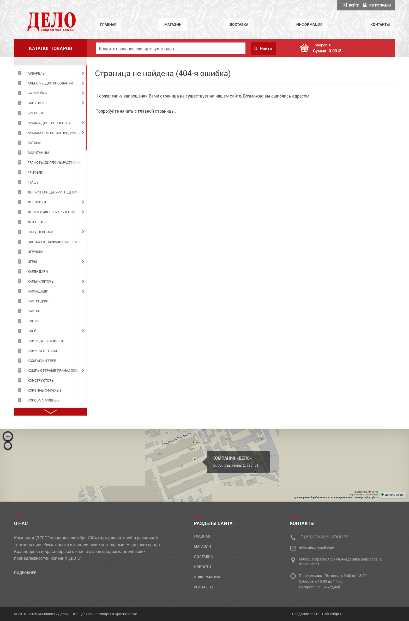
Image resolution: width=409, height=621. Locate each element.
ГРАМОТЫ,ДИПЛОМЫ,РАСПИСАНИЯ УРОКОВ (57, 162)
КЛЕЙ (32, 330)
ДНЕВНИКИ (37, 202)
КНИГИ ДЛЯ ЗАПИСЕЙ (45, 340)
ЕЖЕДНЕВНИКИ (40, 231)
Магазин (173, 24)
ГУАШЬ (33, 182)
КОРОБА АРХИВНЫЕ (43, 400)
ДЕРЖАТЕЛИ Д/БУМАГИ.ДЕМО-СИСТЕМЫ (57, 192)
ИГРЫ (32, 261)
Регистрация (377, 5)
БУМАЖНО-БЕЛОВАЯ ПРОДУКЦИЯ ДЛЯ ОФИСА (57, 132)
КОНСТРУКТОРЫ (41, 380)
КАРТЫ (33, 311)
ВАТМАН (34, 142)
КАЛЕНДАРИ (38, 271)
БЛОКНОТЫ (37, 103)
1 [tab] (86, 107)
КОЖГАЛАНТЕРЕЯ (42, 360)
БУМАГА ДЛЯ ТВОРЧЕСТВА (49, 122)
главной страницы (156, 111)
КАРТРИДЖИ (38, 301)
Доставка (239, 24)
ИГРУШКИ (36, 251)
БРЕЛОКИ (35, 113)
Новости (202, 566)
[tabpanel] (50, 73)
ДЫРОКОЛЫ (37, 222)
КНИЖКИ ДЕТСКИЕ (43, 350)
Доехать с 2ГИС (394, 495)
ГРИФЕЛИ (35, 172)
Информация (309, 24)
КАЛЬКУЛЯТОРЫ (41, 281)
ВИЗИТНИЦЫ (38, 152)
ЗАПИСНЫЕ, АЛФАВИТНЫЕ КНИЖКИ (57, 241)
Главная (108, 24)
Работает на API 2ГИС (366, 492)
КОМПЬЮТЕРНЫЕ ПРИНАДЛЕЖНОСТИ (57, 370)
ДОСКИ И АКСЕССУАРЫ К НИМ (52, 212)
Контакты (380, 24)
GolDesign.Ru (333, 613)
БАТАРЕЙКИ (37, 93)
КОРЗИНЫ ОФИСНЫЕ (45, 390)
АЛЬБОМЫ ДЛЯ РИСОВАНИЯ (50, 83)
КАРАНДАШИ (38, 291)
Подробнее (25, 572)
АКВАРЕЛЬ (36, 73)
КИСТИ (33, 321)
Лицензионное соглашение (363, 494)
